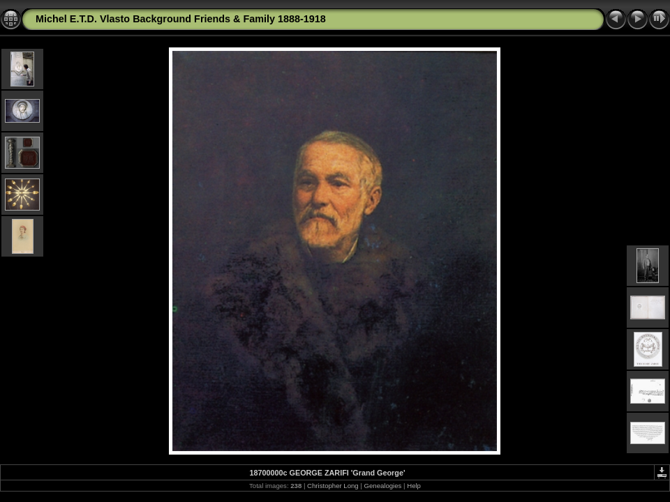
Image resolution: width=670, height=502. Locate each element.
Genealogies (383, 485)
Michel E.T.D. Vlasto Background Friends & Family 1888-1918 (181, 18)
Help (414, 485)
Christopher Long (333, 485)
